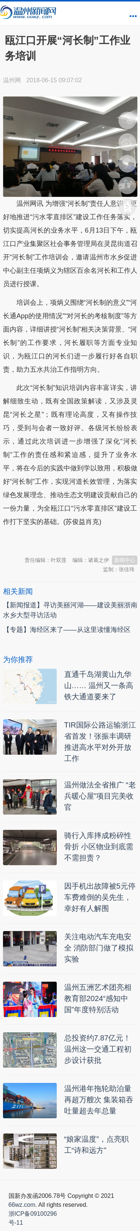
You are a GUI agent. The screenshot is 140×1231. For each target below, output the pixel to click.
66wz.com (22, 1205)
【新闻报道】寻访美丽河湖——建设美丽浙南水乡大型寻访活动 (70, 610)
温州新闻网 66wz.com (69, 540)
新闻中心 (124, 560)
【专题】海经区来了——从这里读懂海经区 (67, 629)
